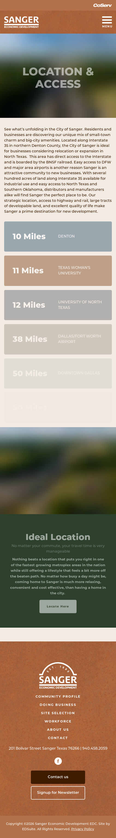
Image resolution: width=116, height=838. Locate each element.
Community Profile (58, 696)
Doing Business (58, 705)
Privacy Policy (82, 829)
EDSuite (29, 829)
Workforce (58, 721)
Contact (58, 738)
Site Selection (58, 713)
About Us (58, 730)
